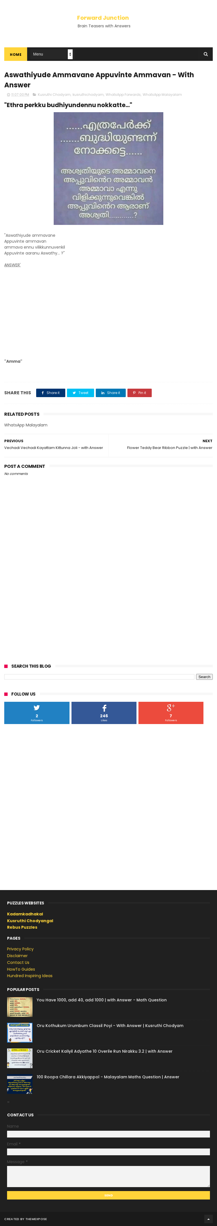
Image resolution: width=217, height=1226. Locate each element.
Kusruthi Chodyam (54, 94)
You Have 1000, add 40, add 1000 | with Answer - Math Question (102, 1000)
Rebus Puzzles (22, 927)
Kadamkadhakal (25, 914)
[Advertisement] (108, 310)
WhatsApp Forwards (123, 94)
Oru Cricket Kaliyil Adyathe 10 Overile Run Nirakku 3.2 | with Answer (105, 1051)
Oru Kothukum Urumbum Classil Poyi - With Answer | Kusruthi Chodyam (110, 1025)
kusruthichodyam (88, 94)
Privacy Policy (20, 949)
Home (15, 54)
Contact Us (18, 962)
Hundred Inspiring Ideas (30, 976)
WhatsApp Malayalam (162, 94)
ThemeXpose (36, 1219)
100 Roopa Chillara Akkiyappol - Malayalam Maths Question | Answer (108, 1077)
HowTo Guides (21, 969)
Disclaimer (17, 956)
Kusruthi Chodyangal (30, 921)
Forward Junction (103, 18)
